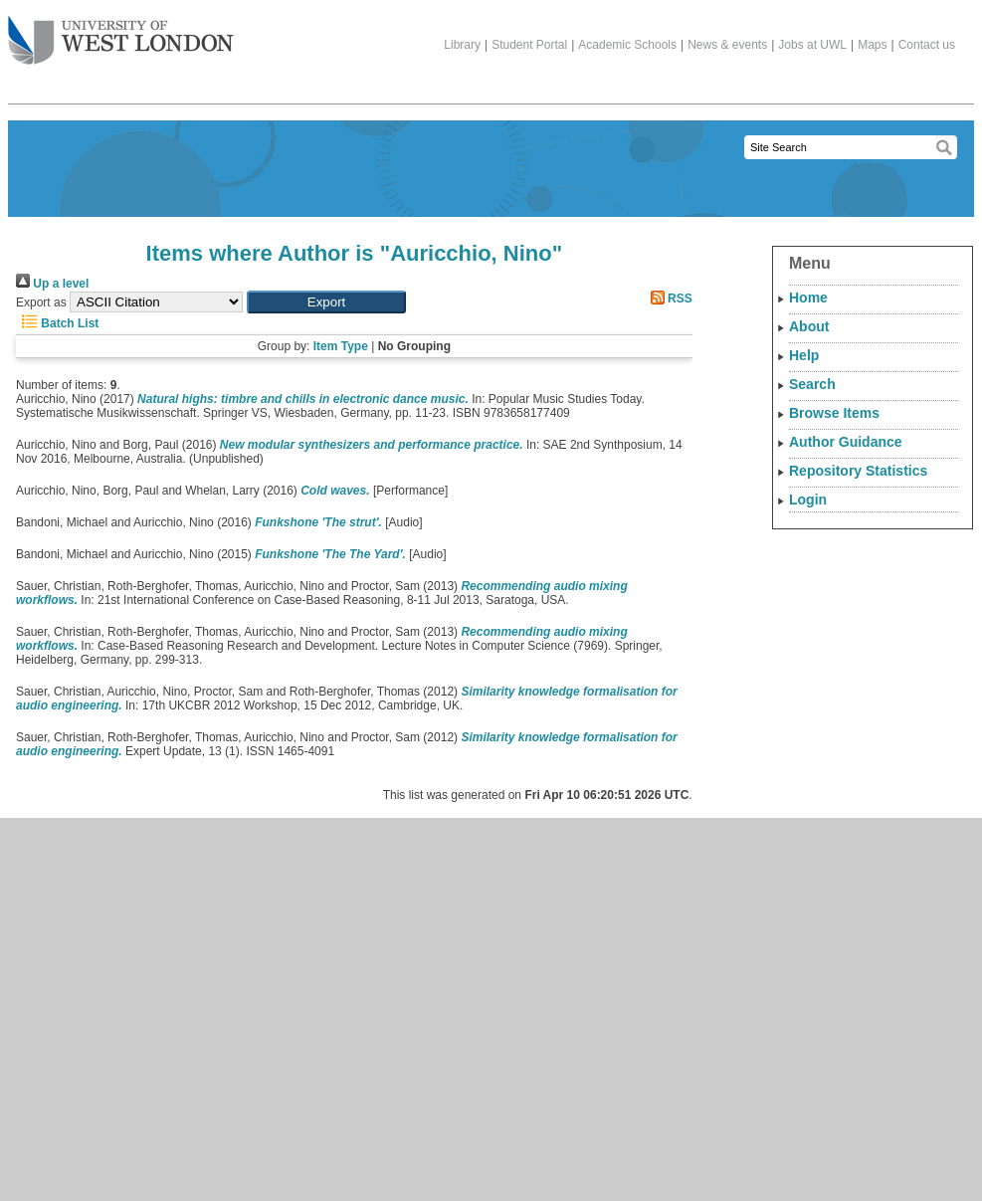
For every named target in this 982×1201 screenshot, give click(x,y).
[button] (326, 302)
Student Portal (529, 45)
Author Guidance (845, 442)
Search (812, 384)
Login (808, 499)
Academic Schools (627, 45)
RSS (668, 298)
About (809, 326)
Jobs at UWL (812, 45)
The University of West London (121, 33)
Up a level (52, 284)
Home (808, 297)
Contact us (926, 45)
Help (804, 355)
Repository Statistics (858, 471)
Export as (41, 302)
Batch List (57, 323)
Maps (872, 45)
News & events (727, 45)
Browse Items (834, 413)
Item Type (340, 346)
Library (462, 45)
